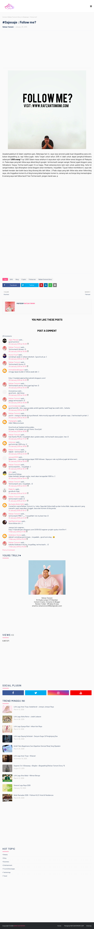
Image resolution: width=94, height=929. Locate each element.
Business (6, 861)
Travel (5, 876)
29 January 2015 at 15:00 (18, 344)
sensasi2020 (13, 457)
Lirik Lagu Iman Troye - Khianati (25, 756)
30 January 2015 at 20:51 (18, 486)
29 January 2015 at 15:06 (18, 351)
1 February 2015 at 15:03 (17, 539)
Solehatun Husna (15, 535)
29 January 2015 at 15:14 (18, 359)
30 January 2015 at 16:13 (18, 469)
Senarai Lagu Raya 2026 (22, 785)
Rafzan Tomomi (8, 27)
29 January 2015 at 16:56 (18, 431)
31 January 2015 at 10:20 (18, 493)
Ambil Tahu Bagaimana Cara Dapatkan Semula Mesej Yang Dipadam (37, 746)
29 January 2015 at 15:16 (18, 366)
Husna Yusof (13, 355)
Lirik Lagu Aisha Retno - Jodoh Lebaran (27, 717)
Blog (17, 279)
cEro (10, 472)
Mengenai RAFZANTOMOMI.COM (74, 926)
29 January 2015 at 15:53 (18, 395)
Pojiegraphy (13, 421)
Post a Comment (8, 550)
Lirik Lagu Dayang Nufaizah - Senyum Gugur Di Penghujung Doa (36, 736)
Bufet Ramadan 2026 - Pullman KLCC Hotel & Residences (33, 795)
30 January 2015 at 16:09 (18, 461)
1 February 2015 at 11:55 (17, 532)
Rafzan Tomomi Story (14, 17)
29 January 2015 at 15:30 (18, 380)
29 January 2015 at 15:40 (18, 388)
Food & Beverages (9, 869)
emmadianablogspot (16, 370)
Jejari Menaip (13, 340)
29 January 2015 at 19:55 (18, 446)
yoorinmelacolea (15, 406)
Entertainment (7, 865)
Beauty (5, 854)
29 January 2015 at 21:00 (18, 454)
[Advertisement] (48, 49)
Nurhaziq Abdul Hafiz (16, 504)
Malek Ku (12, 489)
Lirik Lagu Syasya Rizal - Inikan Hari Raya (28, 726)
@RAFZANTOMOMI (19, 926)
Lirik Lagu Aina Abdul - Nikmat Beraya (27, 775)
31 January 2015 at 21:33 (18, 518)
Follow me (32, 279)
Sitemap (89, 926)
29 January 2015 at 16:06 (18, 403)
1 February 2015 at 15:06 (17, 547)
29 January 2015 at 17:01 (18, 439)
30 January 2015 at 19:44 (18, 478)
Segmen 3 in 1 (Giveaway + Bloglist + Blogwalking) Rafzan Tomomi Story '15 (39, 766)
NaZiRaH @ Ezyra (15, 521)
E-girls (24, 279)
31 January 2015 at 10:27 (18, 501)
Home (4, 17)
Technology (7, 872)
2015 (11, 279)
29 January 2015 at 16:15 (18, 410)
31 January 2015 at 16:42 (18, 510)
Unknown (12, 442)
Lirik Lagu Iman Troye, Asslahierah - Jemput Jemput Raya (34, 707)
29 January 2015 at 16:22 (18, 417)
